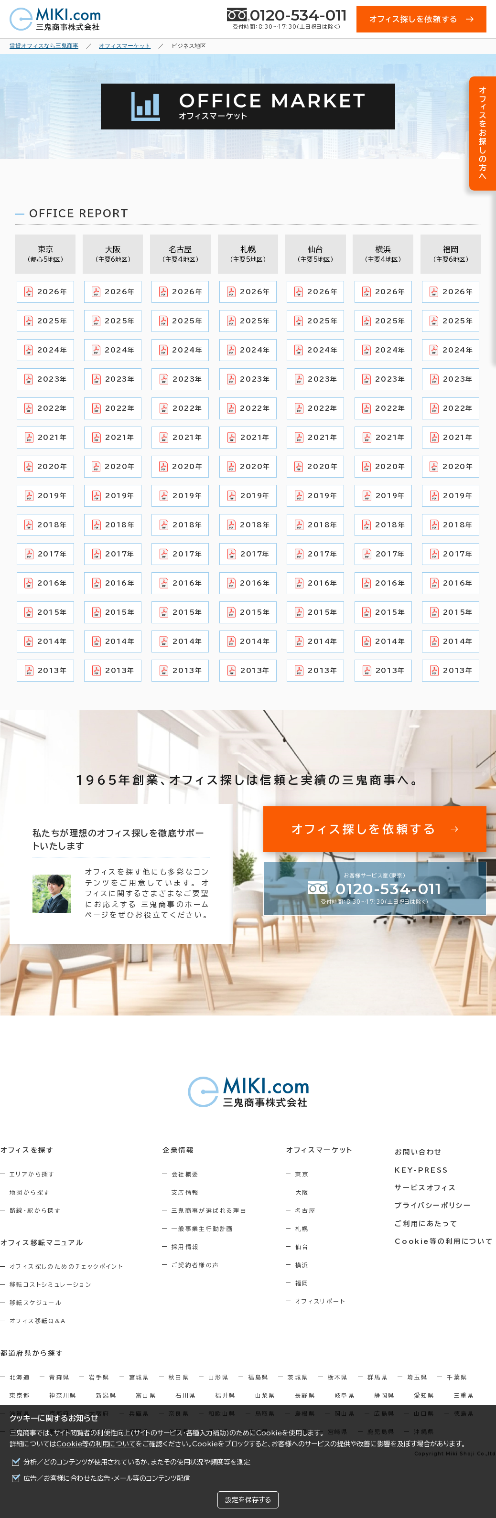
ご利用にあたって (429, 1221)
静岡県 (384, 1395)
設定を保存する (248, 1500)
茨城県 (298, 1376)
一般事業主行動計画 (205, 1228)
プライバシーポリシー (435, 1203)
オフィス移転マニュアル (42, 1242)
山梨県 (265, 1395)
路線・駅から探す (35, 1210)
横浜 (306, 1265)
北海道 (20, 1376)
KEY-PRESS (424, 1168)
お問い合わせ (421, 1150)
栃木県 (338, 1376)
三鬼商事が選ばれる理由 (211, 1210)
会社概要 (188, 1174)
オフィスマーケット (323, 1150)
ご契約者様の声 (198, 1265)
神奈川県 (63, 1395)
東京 (306, 1174)
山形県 (218, 1376)
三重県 (464, 1395)
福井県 (225, 1395)
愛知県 (424, 1395)
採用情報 (188, 1247)
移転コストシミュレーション (51, 1284)
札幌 (306, 1228)
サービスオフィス (427, 1185)
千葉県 (457, 1376)
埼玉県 (417, 1376)
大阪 (306, 1192)
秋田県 (179, 1376)
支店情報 (188, 1192)
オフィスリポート (325, 1301)
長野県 (305, 1395)
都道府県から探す (32, 1352)
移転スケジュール (36, 1302)
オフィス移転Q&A (38, 1321)
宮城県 (139, 1376)
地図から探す (30, 1192)
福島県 (258, 1376)
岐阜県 (344, 1395)
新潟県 (106, 1395)
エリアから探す (32, 1174)
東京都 (20, 1395)
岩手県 (99, 1376)
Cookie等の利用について (96, 1444)
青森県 (59, 1376)
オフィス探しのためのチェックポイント (66, 1266)
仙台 (306, 1247)
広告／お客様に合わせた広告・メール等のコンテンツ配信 (106, 1478)
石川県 (185, 1395)
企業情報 (180, 1150)
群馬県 (377, 1376)
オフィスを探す (27, 1150)
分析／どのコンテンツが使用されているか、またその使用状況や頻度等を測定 (136, 1462)
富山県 (146, 1395)
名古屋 (310, 1210)
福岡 (306, 1283)
